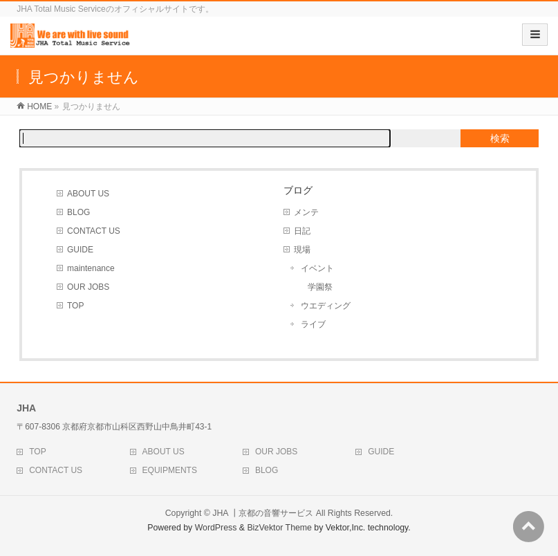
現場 (302, 249)
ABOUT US (88, 193)
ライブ (313, 324)
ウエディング (326, 306)
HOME (39, 106)
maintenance (91, 268)
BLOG (78, 212)
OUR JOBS (88, 287)
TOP (75, 306)
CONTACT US (93, 231)
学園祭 (320, 287)
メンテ (306, 212)
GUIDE (80, 249)
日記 (302, 231)
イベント (317, 268)
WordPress (216, 527)
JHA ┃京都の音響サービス (262, 513)
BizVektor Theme (279, 527)
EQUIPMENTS (169, 470)
